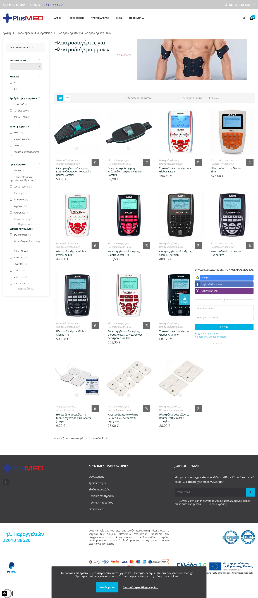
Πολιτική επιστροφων (101, 496)
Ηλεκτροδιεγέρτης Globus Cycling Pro (71, 332)
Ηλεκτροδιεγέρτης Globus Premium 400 (71, 253)
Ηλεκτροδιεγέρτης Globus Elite (226, 169)
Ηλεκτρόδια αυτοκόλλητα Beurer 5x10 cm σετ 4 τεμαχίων (174, 418)
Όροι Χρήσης (96, 476)
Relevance (230, 98)
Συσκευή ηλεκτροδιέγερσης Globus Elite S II (175, 169)
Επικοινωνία (96, 509)
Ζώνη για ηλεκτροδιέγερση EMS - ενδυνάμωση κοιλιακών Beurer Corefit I (73, 171)
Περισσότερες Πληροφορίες (140, 587)
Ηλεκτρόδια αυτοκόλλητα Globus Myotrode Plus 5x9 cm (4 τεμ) (228, 334)
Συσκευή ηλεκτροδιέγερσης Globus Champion (175, 332)
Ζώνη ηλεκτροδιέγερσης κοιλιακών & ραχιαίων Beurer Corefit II (125, 171)
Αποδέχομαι (107, 587)
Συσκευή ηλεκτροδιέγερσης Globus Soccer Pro (124, 253)
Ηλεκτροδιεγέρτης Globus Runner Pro (226, 253)
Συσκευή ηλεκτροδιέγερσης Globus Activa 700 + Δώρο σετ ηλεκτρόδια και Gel (125, 334)
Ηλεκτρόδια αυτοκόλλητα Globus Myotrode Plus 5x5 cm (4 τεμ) (73, 418)
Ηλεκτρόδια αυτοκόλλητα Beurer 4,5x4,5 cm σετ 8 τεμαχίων (123, 418)
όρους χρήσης (218, 504)
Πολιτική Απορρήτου (101, 502)
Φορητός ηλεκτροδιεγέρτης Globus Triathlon (175, 253)
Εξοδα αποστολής (99, 489)
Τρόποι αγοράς (97, 483)
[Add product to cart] (95, 162)
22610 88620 (52, 5)
